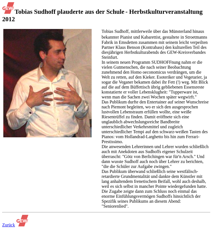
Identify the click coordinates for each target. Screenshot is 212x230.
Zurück (8, 225)
